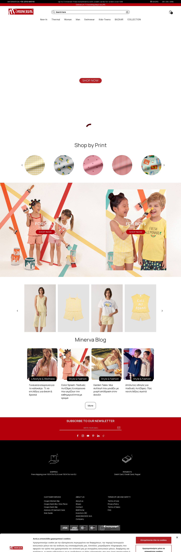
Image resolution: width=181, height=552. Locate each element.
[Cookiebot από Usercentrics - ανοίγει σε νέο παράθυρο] (16, 547)
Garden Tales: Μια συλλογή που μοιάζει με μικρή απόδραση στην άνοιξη (106, 389)
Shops (78, 504)
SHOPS (155, 2)
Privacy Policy (113, 504)
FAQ (109, 510)
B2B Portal (80, 510)
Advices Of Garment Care (54, 510)
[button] (54, 12)
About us (79, 501)
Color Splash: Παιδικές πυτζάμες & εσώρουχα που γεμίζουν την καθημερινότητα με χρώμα (73, 391)
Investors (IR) (81, 513)
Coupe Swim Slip (51, 507)
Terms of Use (113, 501)
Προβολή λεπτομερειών (149, 547)
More (90, 405)
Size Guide (48, 513)
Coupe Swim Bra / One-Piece (55, 504)
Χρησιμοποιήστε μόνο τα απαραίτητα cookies (153, 532)
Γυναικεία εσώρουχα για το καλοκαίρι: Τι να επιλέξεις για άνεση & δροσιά (41, 389)
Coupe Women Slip (52, 501)
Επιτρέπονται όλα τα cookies (154, 522)
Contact (79, 507)
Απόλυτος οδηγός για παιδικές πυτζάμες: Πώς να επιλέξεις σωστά (138, 388)
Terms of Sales (114, 507)
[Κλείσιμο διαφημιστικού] (177, 519)
